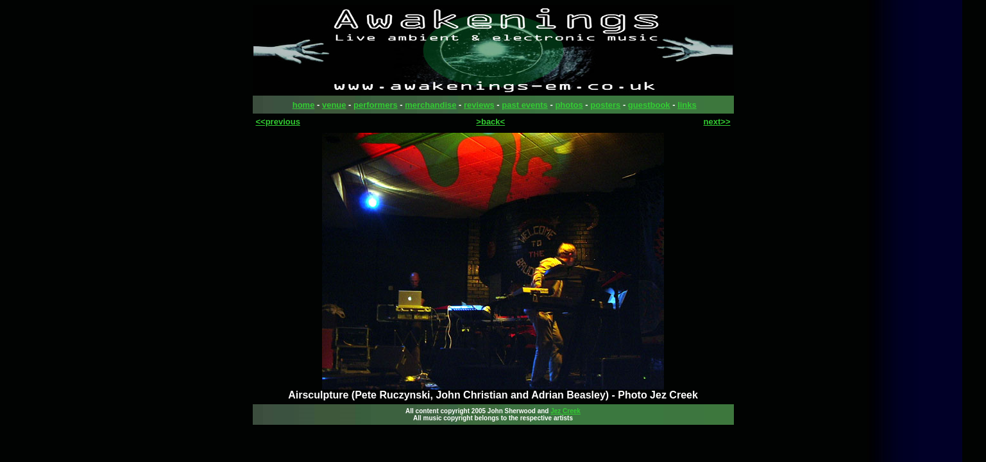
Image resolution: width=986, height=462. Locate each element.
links (687, 105)
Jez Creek (565, 411)
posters (605, 105)
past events (525, 105)
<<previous (278, 121)
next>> (717, 121)
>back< (490, 121)
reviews (479, 105)
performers (375, 105)
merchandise (430, 105)
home (304, 105)
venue (334, 105)
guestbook (649, 105)
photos (568, 105)
